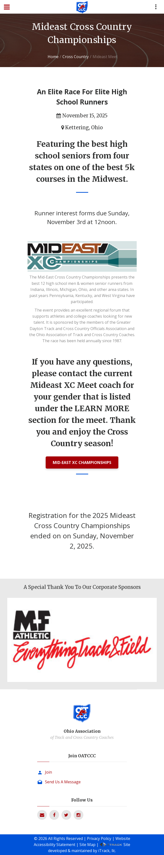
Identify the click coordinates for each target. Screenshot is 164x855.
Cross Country (75, 56)
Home (53, 56)
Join (48, 772)
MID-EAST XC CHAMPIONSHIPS (82, 462)
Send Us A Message (63, 782)
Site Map (87, 844)
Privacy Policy (99, 838)
